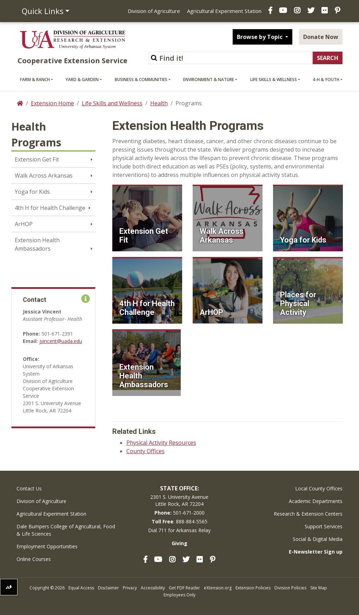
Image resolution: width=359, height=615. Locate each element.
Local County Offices (319, 488)
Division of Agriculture (154, 10)
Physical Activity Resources (161, 443)
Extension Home (52, 103)
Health (159, 103)
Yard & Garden (82, 79)
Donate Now (320, 37)
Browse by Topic (260, 37)
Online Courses (33, 559)
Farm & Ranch (35, 79)
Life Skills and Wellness (112, 103)
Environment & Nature (208, 79)
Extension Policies (253, 588)
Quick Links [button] (43, 11)
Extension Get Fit (37, 159)
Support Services (324, 526)
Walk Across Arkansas (44, 175)
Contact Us (29, 488)
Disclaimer (108, 588)
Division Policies (290, 588)
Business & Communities (141, 79)
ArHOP (24, 224)
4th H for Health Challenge (50, 208)
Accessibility (153, 588)
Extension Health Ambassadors (37, 244)
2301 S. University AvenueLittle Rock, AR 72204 (179, 500)
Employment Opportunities (47, 546)
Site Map (318, 588)
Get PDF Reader (184, 588)
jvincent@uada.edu (60, 341)
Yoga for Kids (32, 192)
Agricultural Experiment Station (224, 10)
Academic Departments (316, 501)
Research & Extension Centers (308, 513)
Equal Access (81, 588)
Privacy (130, 588)
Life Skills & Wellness (273, 79)
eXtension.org (218, 588)
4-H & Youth (326, 79)
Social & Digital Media (318, 539)
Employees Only (179, 595)
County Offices (145, 451)
